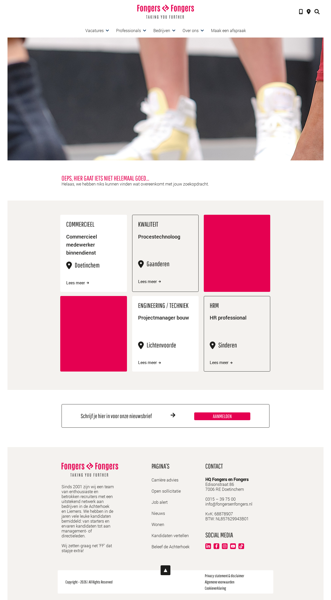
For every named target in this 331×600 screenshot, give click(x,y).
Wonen (158, 524)
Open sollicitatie (166, 491)
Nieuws (158, 513)
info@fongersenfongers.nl (228, 504)
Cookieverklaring (215, 588)
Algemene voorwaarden (219, 582)
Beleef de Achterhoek (171, 546)
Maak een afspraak (228, 30)
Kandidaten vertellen (170, 535)
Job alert (160, 502)
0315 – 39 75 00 (220, 499)
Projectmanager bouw (163, 317)
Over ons (191, 30)
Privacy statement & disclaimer (224, 575)
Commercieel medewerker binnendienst (81, 244)
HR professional (228, 317)
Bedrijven (161, 30)
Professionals (128, 30)
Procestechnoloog (159, 236)
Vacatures (94, 30)
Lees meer (77, 283)
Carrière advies (165, 480)
